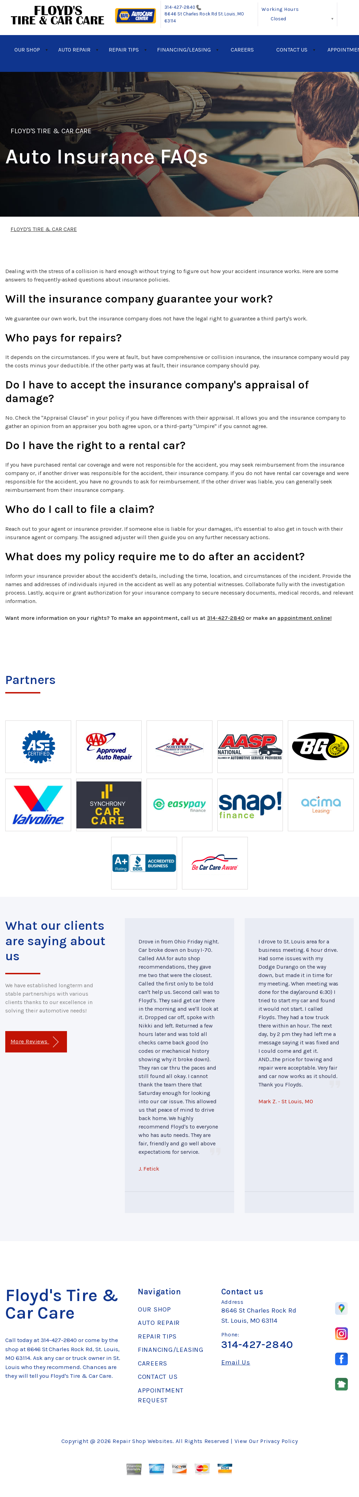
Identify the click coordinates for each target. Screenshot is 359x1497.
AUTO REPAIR (74, 49)
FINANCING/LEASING (184, 49)
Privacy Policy (279, 1441)
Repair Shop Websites (142, 1441)
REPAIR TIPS (124, 49)
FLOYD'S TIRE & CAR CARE (51, 131)
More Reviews (35, 1042)
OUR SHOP (27, 49)
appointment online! (304, 618)
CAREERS (242, 49)
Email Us (235, 1362)
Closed (278, 19)
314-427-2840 (179, 7)
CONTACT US (291, 49)
